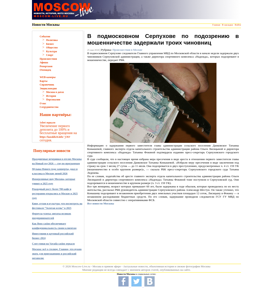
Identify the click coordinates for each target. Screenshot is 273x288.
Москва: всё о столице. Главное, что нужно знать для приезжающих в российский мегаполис (57, 254)
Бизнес (50, 43)
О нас (43, 103)
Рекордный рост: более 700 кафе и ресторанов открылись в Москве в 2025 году (55, 194)
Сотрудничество (49, 107)
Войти (238, 24)
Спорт (49, 55)
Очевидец (45, 69)
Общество (52, 47)
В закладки (227, 24)
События (45, 36)
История (51, 95)
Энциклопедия (48, 88)
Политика (52, 40)
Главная (216, 24)
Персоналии (53, 99)
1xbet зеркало (47, 122)
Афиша (44, 62)
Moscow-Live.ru (81, 266)
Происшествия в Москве (127, 49)
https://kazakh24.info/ (52, 136)
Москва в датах (55, 92)
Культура (51, 51)
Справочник (47, 84)
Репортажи (46, 66)
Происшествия (48, 58)
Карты (43, 81)
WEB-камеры (47, 77)
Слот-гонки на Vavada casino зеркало (53, 243)
